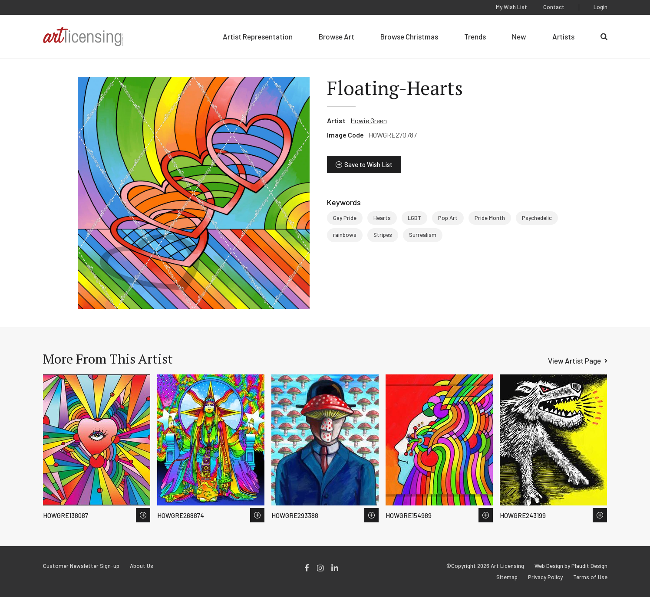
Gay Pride (344, 217)
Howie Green (368, 120)
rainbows (344, 234)
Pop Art (448, 217)
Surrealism (422, 234)
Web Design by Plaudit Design (571, 566)
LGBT (414, 217)
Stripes (382, 234)
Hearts (382, 217)
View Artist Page (574, 360)
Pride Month (490, 217)
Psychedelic (537, 217)
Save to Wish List (368, 164)
